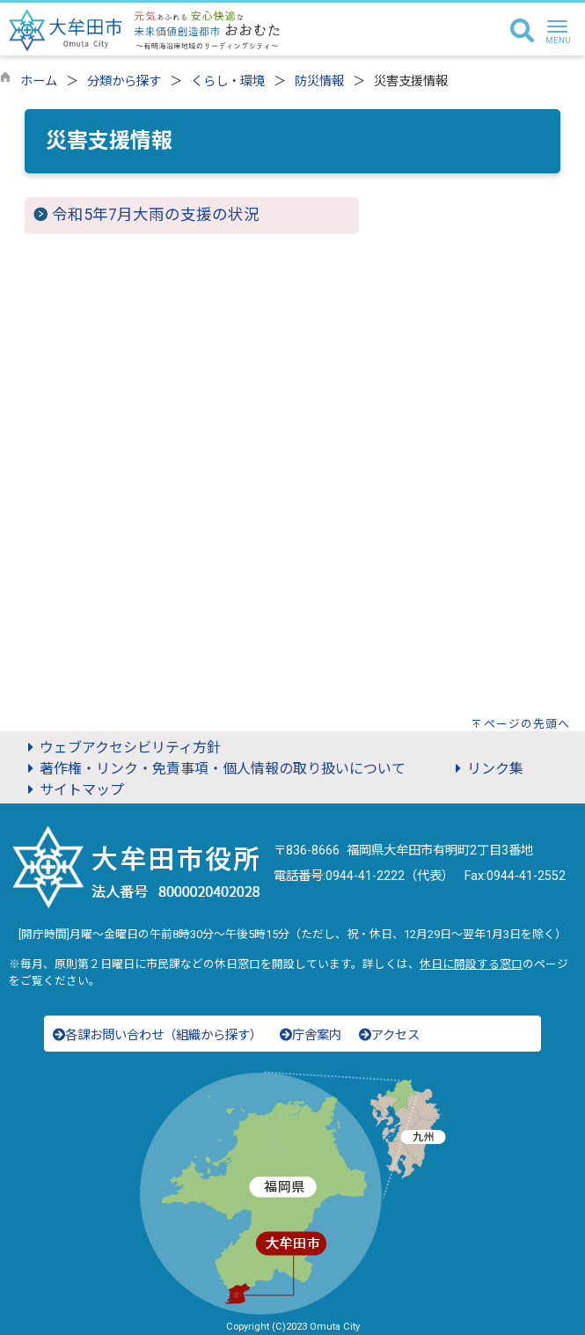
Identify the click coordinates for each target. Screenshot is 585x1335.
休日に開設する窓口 (471, 964)
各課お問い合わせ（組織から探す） (157, 1035)
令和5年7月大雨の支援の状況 (156, 215)
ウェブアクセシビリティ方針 (121, 747)
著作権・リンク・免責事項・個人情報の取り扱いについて (214, 768)
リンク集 (486, 768)
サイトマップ (73, 789)
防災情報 (319, 81)
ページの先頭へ (527, 723)
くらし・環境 (228, 81)
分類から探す (124, 81)
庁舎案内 (310, 1035)
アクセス (389, 1035)
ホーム (38, 81)
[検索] (522, 32)
